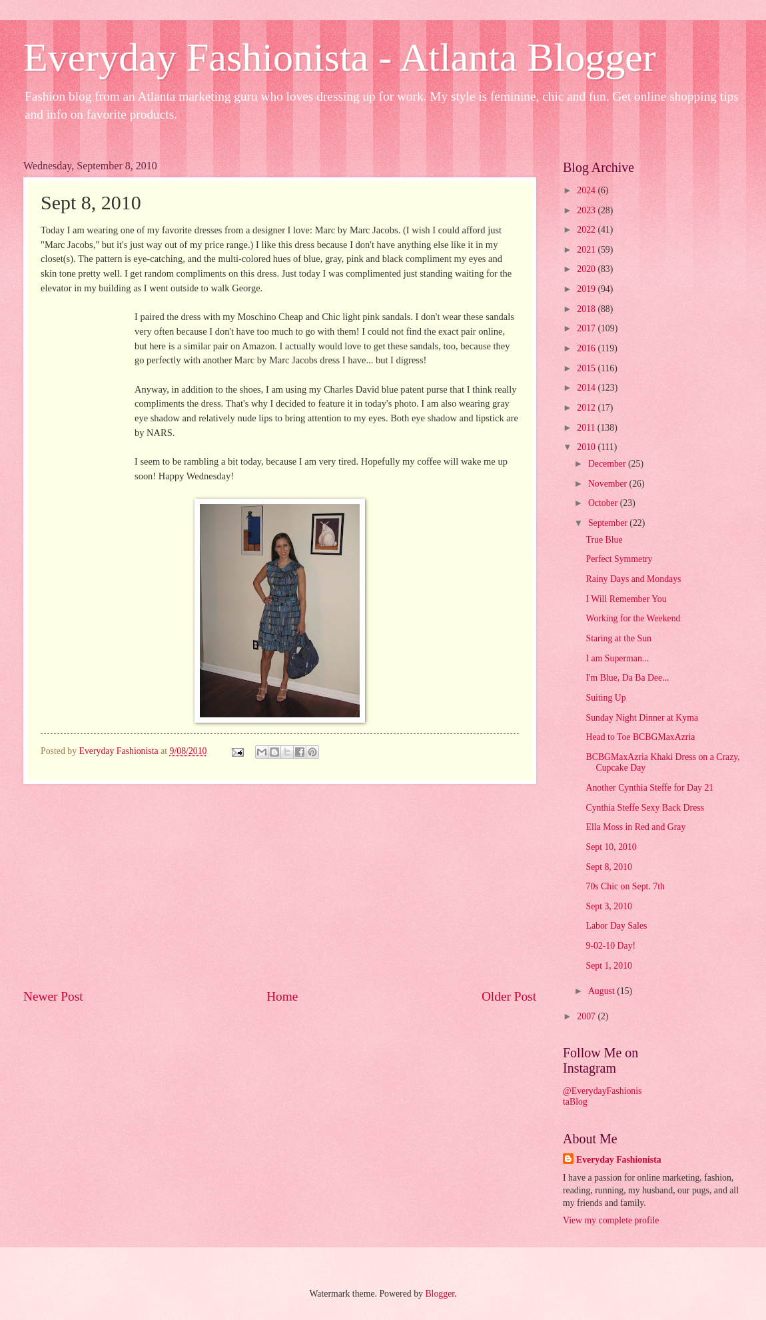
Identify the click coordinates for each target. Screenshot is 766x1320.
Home (282, 996)
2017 (587, 328)
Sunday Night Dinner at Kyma (641, 718)
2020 (587, 269)
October (604, 503)
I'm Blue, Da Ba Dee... (627, 678)
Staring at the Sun (618, 638)
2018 (587, 309)
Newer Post (53, 996)
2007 (587, 1016)
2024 (587, 190)
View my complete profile (611, 1220)
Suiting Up (605, 698)
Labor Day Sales (616, 926)
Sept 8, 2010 (608, 867)
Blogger (439, 1294)
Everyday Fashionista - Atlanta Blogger (339, 57)
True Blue (603, 540)
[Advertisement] (280, 886)
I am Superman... (617, 658)
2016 (587, 348)
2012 (587, 408)
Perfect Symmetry (618, 559)
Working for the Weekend (632, 618)
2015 (587, 368)
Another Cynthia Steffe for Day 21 (649, 788)
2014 (587, 388)
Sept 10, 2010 (610, 847)
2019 (587, 289)
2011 (587, 428)
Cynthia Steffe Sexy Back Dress (644, 808)
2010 (587, 447)
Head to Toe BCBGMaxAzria (640, 737)
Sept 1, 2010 (608, 966)
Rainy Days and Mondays (633, 579)
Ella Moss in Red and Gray (635, 827)
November (608, 484)
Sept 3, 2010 (608, 906)
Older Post (509, 996)
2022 (587, 230)
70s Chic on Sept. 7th (624, 886)
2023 (587, 210)
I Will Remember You (625, 599)
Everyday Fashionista (618, 1160)
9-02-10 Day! (610, 946)
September (608, 523)
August (602, 991)
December (608, 464)
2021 (587, 250)
